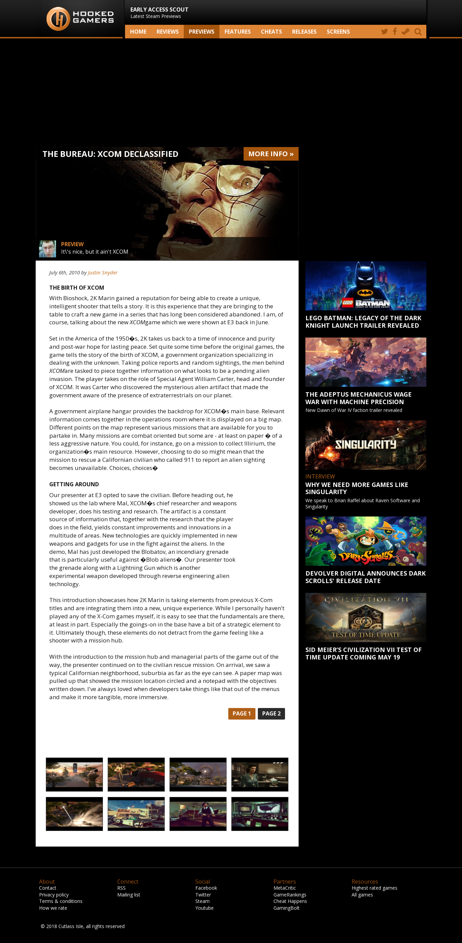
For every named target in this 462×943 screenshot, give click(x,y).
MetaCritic (284, 888)
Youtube (204, 908)
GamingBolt (286, 908)
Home (138, 31)
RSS (121, 888)
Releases (304, 31)
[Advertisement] (231, 92)
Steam (202, 901)
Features (238, 31)
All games (362, 894)
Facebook (206, 888)
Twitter (203, 894)
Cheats (271, 31)
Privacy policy (54, 894)
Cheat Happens (290, 901)
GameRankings (289, 894)
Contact (47, 888)
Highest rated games (374, 888)
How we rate (53, 908)
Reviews (168, 31)
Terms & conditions (61, 901)
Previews (201, 31)
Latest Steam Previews (159, 12)
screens (338, 31)
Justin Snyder (103, 272)
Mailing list (128, 894)
